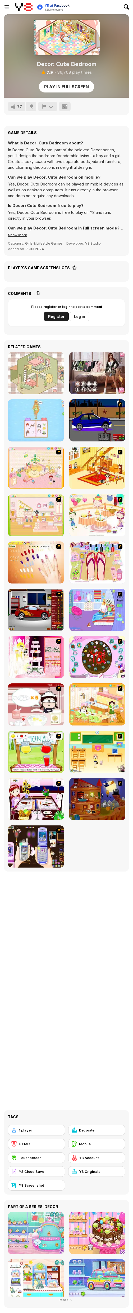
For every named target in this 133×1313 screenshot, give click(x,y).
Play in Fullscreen (66, 86)
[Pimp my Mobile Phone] (36, 846)
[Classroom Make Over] (97, 752)
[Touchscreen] (36, 1157)
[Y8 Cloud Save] (36, 1171)
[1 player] (36, 1130)
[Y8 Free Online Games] (24, 7)
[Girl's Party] (97, 515)
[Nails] (36, 562)
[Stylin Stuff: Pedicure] (97, 562)
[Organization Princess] (36, 373)
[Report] (47, 106)
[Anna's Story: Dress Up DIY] (36, 420)
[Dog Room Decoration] (97, 704)
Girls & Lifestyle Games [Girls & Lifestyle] (44, 243)
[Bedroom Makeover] (97, 610)
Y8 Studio (93, 243)
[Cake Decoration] (97, 657)
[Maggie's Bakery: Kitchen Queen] (36, 704)
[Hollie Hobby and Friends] (36, 752)
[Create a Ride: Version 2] (36, 610)
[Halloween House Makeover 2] (97, 799)
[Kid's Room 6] (36, 515)
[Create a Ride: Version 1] (97, 420)
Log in (79, 316)
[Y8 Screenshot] (36, 1185)
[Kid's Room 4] (36, 468)
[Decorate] (96, 1130)
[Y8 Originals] (96, 1171)
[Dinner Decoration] (36, 799)
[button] (17, 235)
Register (56, 316)
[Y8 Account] (96, 1157)
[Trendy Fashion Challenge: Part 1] (97, 373)
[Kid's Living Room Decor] (97, 468)
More (66, 1300)
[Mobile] (96, 1144)
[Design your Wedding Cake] (36, 657)
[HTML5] (36, 1144)
